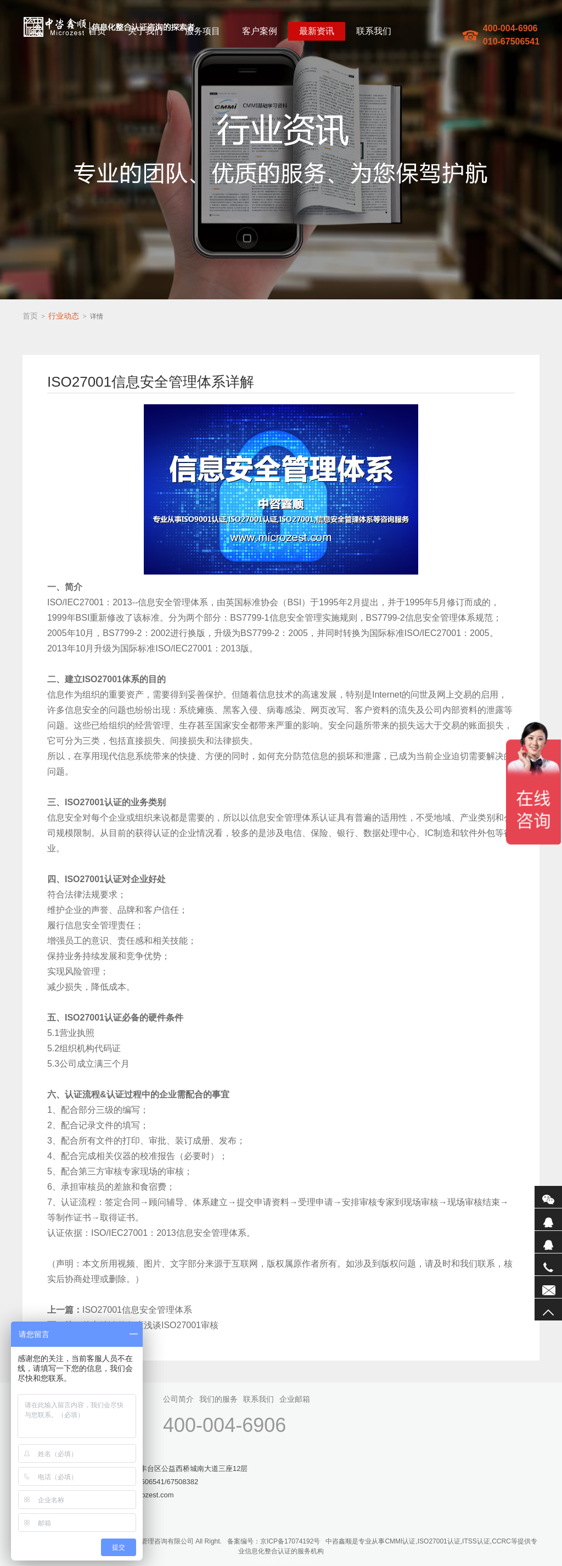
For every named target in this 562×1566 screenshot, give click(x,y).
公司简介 (178, 1399)
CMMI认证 (400, 1541)
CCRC (501, 1541)
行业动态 (63, 315)
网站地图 (265, 1561)
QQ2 (548, 1242)
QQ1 (548, 1219)
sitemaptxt (295, 1561)
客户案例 (259, 31)
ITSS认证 (476, 1541)
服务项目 (202, 31)
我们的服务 (218, 1399)
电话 (548, 1264)
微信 (548, 1197)
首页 (97, 31)
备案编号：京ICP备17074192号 (273, 1541)
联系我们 (373, 31)
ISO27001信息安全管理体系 (119, 1309)
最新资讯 (316, 31)
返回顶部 (548, 1309)
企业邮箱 (294, 1399)
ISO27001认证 (439, 1541)
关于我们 (145, 31)
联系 (548, 1287)
